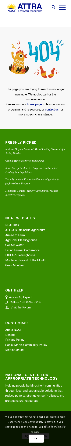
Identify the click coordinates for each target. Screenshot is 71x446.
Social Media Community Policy (26, 345)
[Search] (51, 7)
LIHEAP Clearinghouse (20, 255)
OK (36, 438)
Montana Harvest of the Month (25, 260)
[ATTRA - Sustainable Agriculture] (29, 7)
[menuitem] (51, 7)
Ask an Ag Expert (20, 297)
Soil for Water (14, 245)
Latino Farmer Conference (22, 250)
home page (34, 104)
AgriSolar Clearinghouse (21, 240)
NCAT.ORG (12, 225)
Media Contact (14, 350)
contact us (52, 109)
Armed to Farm (15, 235)
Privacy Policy (14, 340)
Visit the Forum (21, 307)
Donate (10, 335)
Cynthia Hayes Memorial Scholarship (24, 160)
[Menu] (60, 7)
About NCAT (13, 330)
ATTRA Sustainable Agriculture (25, 230)
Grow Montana (14, 265)
